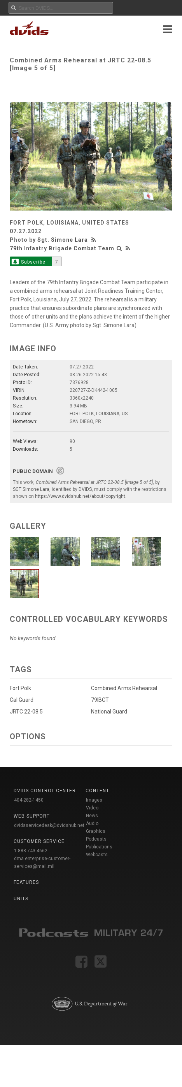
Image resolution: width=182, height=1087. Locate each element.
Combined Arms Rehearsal (122, 688)
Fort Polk (20, 688)
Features (26, 882)
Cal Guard (21, 700)
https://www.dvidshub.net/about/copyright (80, 496)
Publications (99, 847)
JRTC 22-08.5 (26, 711)
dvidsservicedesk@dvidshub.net (49, 825)
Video (92, 808)
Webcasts (97, 854)
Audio (92, 823)
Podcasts (96, 839)
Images (94, 800)
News (92, 815)
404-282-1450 (29, 800)
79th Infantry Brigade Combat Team (62, 248)
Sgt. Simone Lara (62, 240)
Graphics (95, 831)
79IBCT (98, 701)
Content (97, 790)
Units (21, 898)
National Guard (107, 712)
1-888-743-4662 (30, 850)
